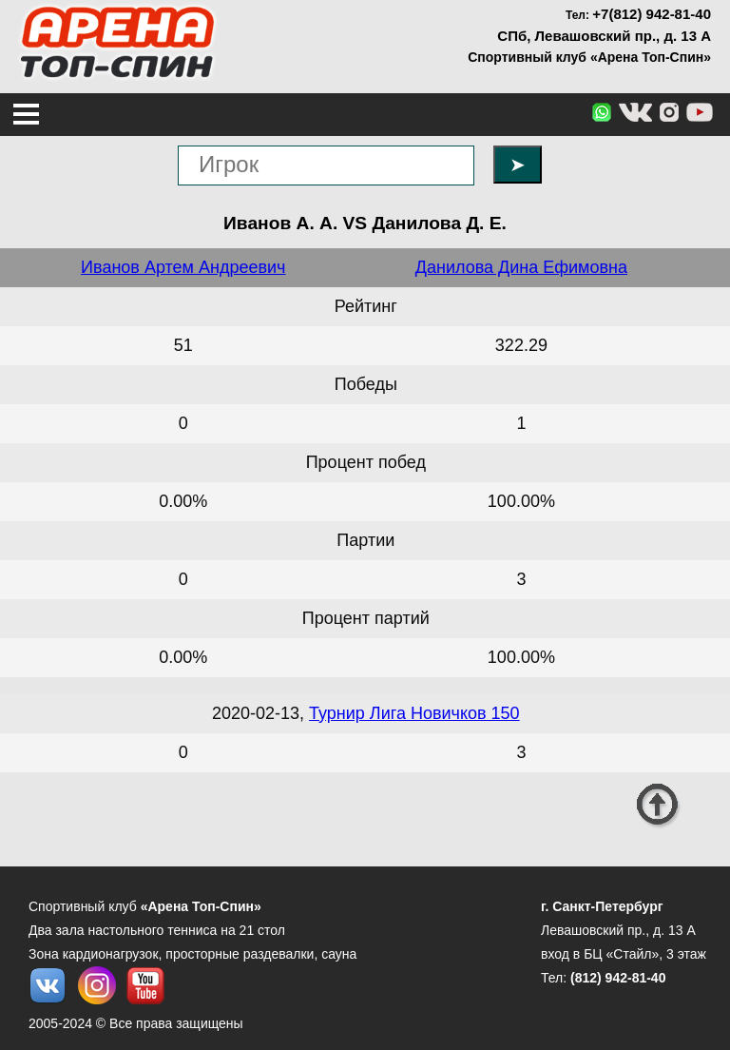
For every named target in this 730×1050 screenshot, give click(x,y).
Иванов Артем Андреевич (183, 267)
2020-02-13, (260, 713)
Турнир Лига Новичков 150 (414, 713)
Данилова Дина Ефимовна (521, 267)
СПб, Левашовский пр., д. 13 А (604, 36)
